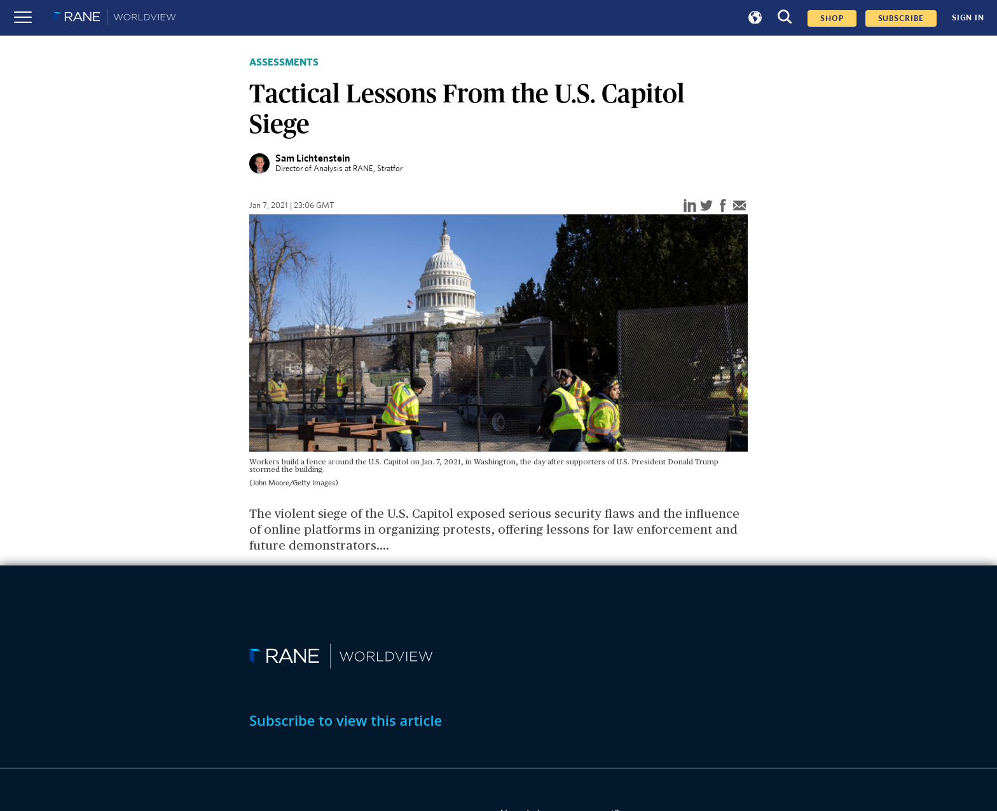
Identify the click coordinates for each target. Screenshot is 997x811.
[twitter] (706, 206)
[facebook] (723, 206)
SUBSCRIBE (901, 18)
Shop (832, 18)
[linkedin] (690, 206)
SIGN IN (968, 18)
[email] (739, 206)
